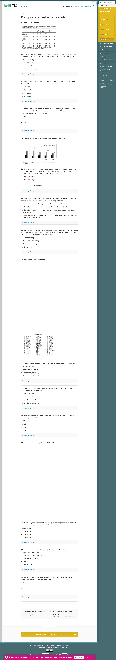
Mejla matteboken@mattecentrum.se (63, 617)
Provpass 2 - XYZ (104, 22)
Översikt (107, 14)
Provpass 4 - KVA (104, 34)
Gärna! (80, 657)
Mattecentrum (23, 6)
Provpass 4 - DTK (104, 39)
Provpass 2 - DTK (104, 29)
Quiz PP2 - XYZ (104, 17)
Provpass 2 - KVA (104, 24)
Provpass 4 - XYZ (104, 32)
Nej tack (87, 657)
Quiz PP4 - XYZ (104, 19)
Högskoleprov (25, 13)
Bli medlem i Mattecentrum (31, 657)
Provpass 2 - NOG (104, 27)
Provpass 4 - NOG (104, 37)
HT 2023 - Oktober (36, 13)
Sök (100, 2)
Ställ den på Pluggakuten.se (83, 6)
